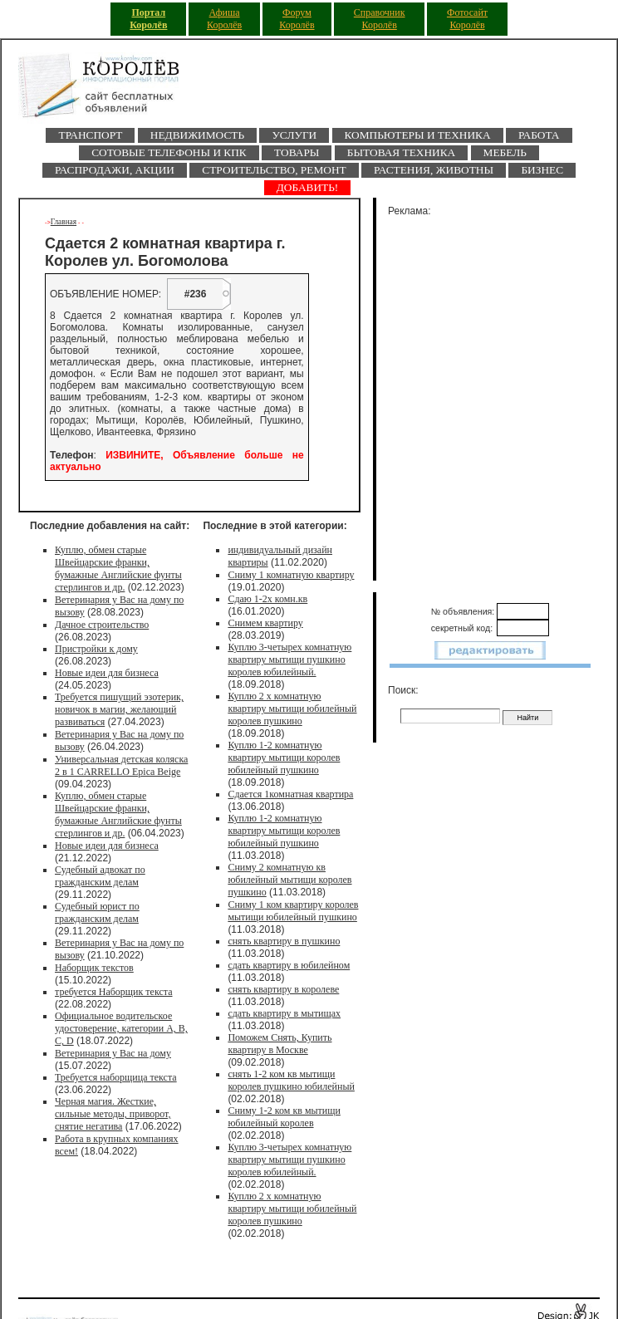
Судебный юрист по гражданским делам (97, 912)
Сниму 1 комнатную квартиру (291, 575)
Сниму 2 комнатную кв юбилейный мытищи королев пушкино (289, 879)
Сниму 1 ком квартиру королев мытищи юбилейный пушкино (293, 911)
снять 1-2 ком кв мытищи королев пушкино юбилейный (291, 1080)
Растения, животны (433, 170)
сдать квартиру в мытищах (284, 1013)
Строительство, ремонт (274, 170)
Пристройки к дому (96, 649)
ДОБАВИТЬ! (308, 187)
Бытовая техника (401, 152)
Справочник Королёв (379, 19)
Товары (296, 152)
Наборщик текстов (94, 967)
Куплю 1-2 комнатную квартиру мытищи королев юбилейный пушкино (284, 757)
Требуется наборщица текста (116, 1077)
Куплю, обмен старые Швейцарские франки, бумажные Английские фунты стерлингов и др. (118, 568)
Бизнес (542, 170)
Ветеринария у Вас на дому (113, 1053)
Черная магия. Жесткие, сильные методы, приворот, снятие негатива (112, 1114)
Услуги (294, 135)
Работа (539, 135)
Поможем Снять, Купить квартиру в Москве (279, 1044)
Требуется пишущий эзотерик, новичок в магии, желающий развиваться (119, 709)
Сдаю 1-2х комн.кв (267, 599)
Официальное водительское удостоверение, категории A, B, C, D (121, 1028)
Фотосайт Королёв (467, 19)
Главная (63, 222)
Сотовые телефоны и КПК (169, 152)
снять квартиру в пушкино (284, 941)
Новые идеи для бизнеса (107, 673)
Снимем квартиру (265, 623)
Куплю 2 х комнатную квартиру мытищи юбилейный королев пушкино (292, 708)
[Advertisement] (500, 395)
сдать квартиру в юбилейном (289, 965)
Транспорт (90, 135)
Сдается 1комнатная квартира (290, 794)
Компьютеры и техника (418, 135)
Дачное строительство (102, 624)
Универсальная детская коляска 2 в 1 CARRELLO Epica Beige (121, 765)
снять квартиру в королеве (283, 989)
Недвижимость (197, 135)
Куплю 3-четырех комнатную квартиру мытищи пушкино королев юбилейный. (289, 659)
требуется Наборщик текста (114, 992)
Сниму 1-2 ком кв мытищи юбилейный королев (284, 1117)
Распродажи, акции (114, 170)
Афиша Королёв (224, 19)
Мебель (505, 152)
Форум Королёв (296, 19)
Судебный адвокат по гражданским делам (100, 876)
